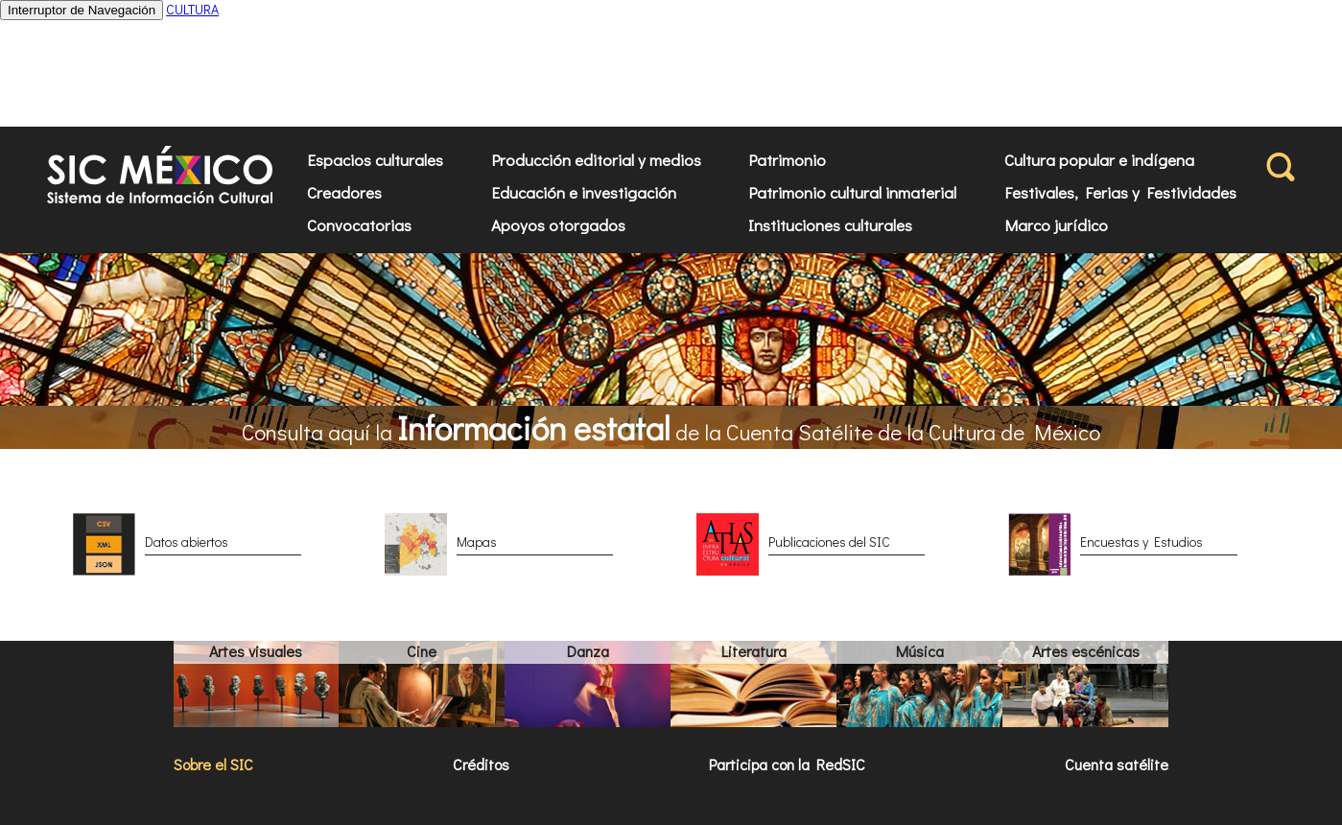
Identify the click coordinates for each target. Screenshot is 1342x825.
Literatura (754, 651)
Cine (421, 651)
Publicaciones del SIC (829, 541)
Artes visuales (255, 651)
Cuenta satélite (1116, 764)
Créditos (481, 764)
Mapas (477, 541)
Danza (588, 651)
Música (920, 651)
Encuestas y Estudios (1141, 541)
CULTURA (192, 9)
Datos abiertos (186, 541)
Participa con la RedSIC (787, 764)
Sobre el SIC (213, 764)
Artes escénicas (1086, 651)
